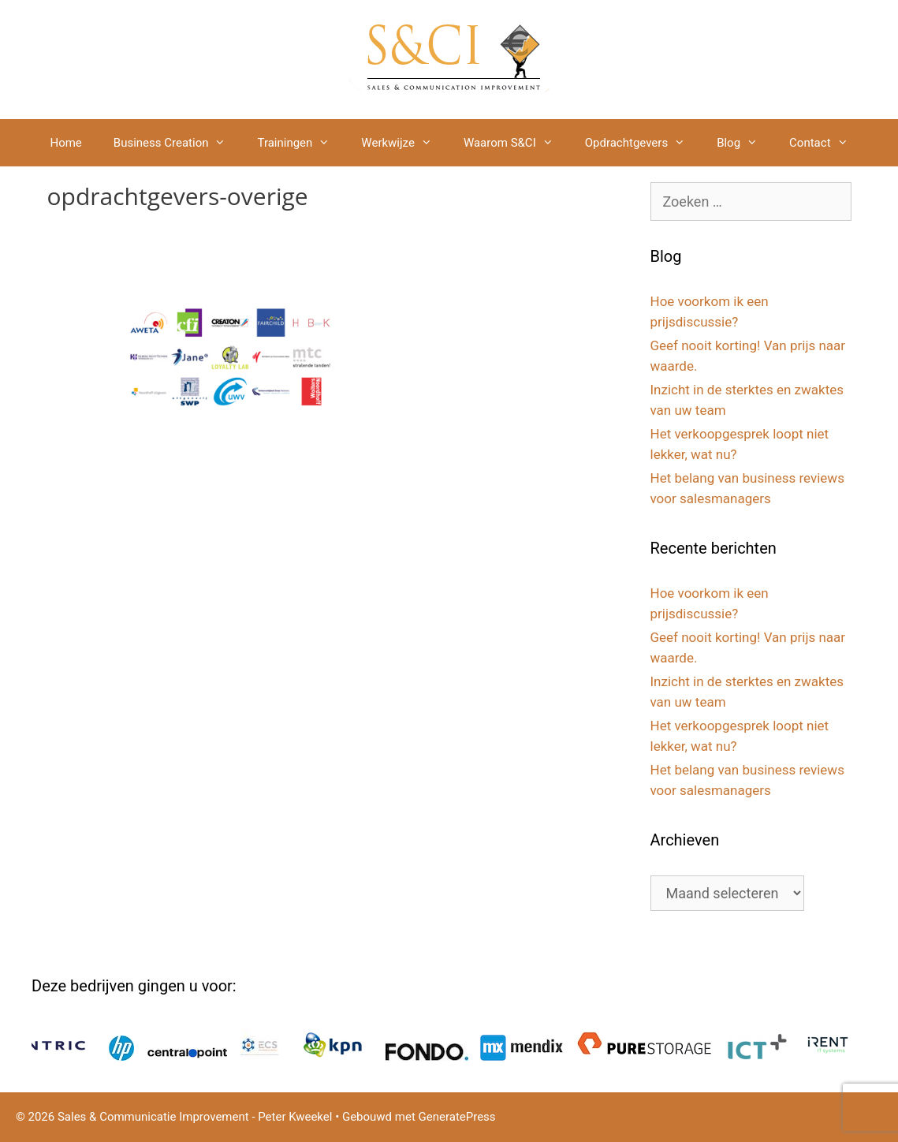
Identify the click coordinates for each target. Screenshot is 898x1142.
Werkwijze (404, 142)
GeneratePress (457, 1117)
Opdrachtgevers (643, 142)
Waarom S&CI (516, 142)
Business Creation (178, 142)
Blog (745, 142)
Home (65, 143)
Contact (826, 142)
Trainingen (301, 142)
